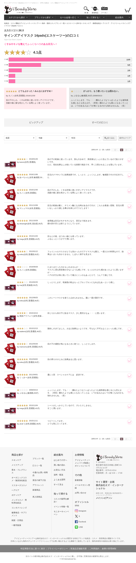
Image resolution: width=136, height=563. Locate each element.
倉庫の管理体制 (109, 549)
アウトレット (38, 485)
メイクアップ (17, 465)
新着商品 (95, 13)
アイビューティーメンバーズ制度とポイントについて (82, 463)
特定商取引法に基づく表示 (33, 549)
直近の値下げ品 (39, 480)
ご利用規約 (94, 549)
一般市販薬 (16, 525)
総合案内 (119, 17)
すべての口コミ (100, 122)
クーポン (104, 13)
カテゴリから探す (17, 17)
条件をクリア (125, 138)
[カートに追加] (129, 160)
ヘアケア (15, 490)
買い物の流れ (59, 465)
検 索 (86, 13)
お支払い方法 (59, 470)
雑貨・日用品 (17, 520)
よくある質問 (59, 480)
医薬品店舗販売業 (78, 549)
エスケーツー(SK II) (74, 23)
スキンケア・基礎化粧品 (92, 23)
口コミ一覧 (37, 466)
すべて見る (58, 485)
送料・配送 (58, 475)
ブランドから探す (42, 17)
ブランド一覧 (38, 459)
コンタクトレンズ (19, 508)
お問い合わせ (80, 493)
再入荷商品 (37, 497)
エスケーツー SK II (14, 30)
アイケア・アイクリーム (112, 23)
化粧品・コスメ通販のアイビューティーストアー (22, 23)
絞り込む (111, 138)
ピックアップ (36, 122)
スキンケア (16, 460)
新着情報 (78, 480)
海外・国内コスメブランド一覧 (53, 23)
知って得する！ (93, 17)
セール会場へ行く (68, 17)
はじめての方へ (60, 460)
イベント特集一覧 (61, 507)
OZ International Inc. (68, 559)
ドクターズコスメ (19, 485)
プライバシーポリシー (57, 549)
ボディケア (16, 495)
